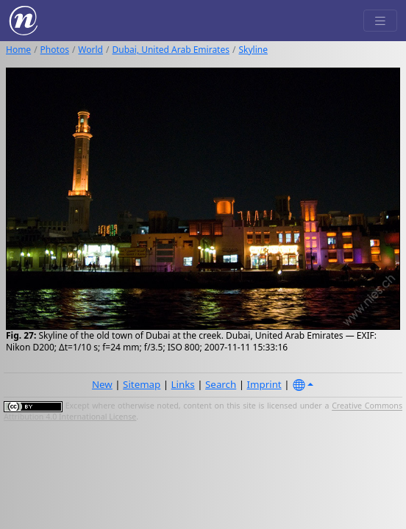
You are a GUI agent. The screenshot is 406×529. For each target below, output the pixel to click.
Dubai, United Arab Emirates (170, 49)
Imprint (264, 384)
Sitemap (141, 384)
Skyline (253, 49)
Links (183, 384)
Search (220, 384)
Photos (54, 49)
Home (18, 49)
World (90, 49)
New (102, 384)
